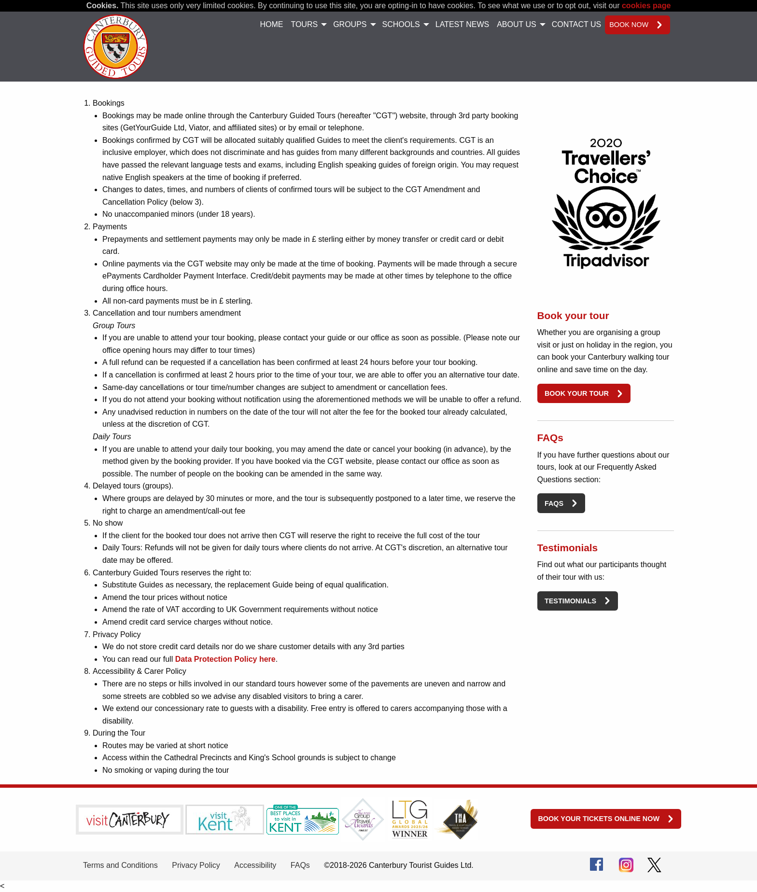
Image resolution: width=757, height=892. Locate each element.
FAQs (554, 503)
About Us (516, 24)
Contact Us (577, 24)
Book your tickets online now (598, 818)
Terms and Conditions (120, 865)
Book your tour (577, 393)
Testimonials (570, 601)
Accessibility (255, 865)
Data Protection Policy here (225, 659)
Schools (401, 24)
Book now (628, 24)
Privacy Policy (196, 865)
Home (271, 24)
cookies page (646, 5)
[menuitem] (271, 24)
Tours (304, 24)
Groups (349, 24)
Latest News (462, 24)
